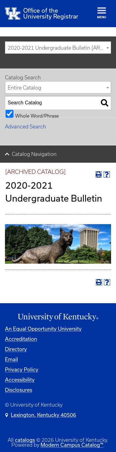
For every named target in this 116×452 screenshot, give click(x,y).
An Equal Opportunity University (43, 329)
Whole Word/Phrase (37, 115)
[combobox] (58, 47)
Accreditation (21, 339)
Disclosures (18, 390)
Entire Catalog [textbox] (24, 87)
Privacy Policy (21, 369)
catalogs (25, 440)
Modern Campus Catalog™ (72, 445)
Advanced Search (25, 126)
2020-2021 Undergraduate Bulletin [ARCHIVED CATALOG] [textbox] (59, 48)
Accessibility (20, 380)
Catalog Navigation (34, 154)
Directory (16, 349)
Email (11, 359)
